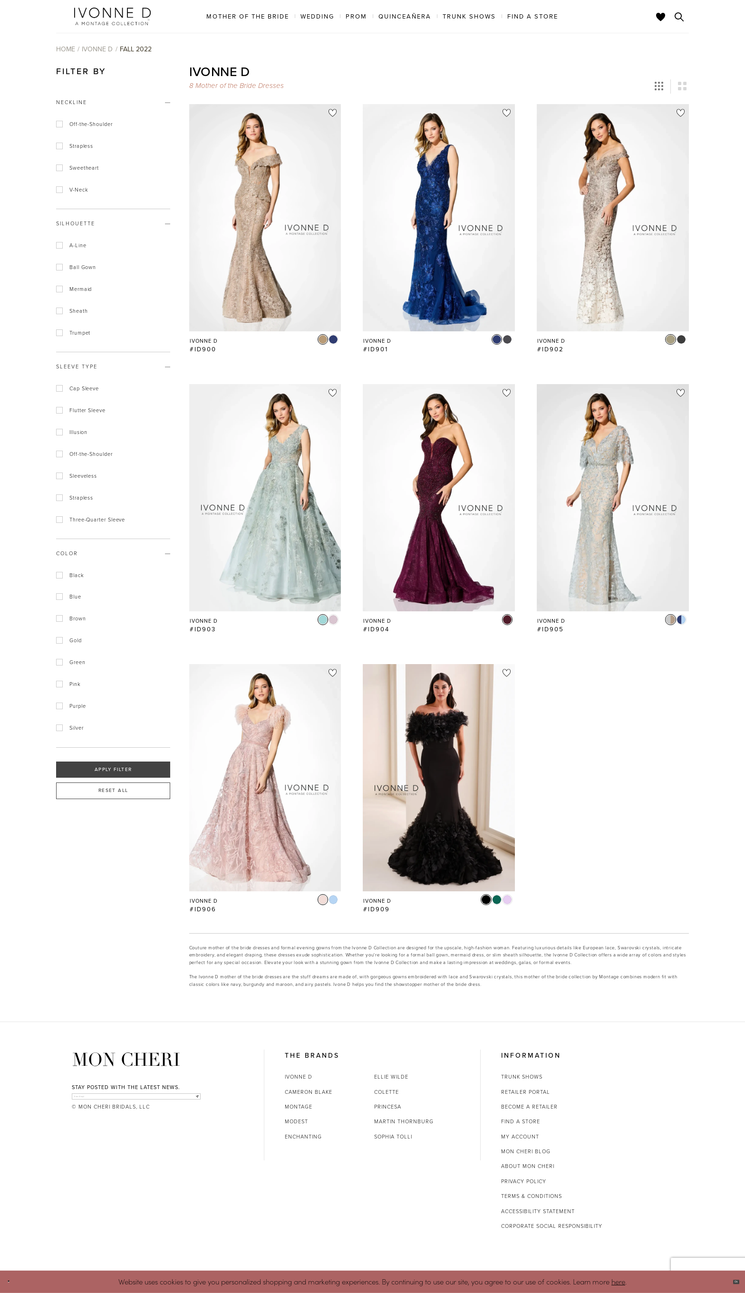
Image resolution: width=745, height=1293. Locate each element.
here (618, 1281)
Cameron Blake (308, 1092)
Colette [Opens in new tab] (386, 1092)
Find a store (520, 1121)
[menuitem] (248, 16)
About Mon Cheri (527, 1166)
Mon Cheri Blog (526, 1151)
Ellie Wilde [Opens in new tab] (391, 1077)
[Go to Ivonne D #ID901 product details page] (439, 217)
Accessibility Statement (538, 1211)
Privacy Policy (523, 1181)
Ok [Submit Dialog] (730, 1281)
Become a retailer (529, 1106)
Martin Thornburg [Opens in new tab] (404, 1121)
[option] (265, 233)
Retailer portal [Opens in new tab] (525, 1092)
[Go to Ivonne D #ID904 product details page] (439, 497)
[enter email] (136, 1102)
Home (65, 49)
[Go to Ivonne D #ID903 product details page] (265, 497)
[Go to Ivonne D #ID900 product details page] (265, 217)
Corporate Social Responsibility (551, 1226)
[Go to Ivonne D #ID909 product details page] (439, 777)
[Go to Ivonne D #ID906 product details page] (265, 777)
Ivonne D (97, 49)
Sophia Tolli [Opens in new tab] (393, 1136)
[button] (659, 86)
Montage (298, 1106)
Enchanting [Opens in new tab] (303, 1136)
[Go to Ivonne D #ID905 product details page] (613, 497)
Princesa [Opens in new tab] (387, 1106)
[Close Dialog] (14, 1282)
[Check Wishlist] (661, 16)
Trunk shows (521, 1077)
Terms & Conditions (531, 1196)
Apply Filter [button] (113, 769)
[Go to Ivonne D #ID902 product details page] (613, 217)
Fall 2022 (136, 49)
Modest (296, 1121)
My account (520, 1136)
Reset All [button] (113, 790)
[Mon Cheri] (126, 1059)
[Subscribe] (190, 1102)
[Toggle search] (679, 16)
